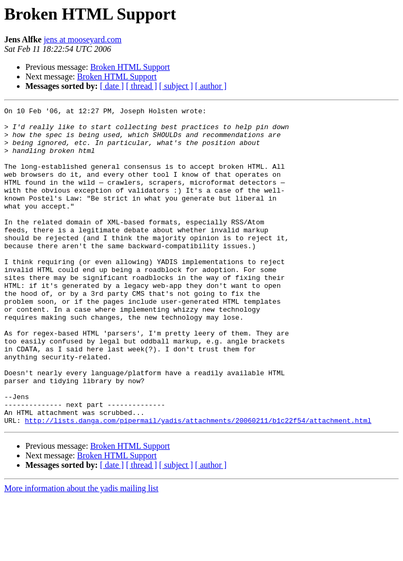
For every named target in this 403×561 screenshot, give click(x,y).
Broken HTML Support (130, 66)
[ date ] (112, 86)
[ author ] (211, 86)
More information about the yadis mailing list (81, 551)
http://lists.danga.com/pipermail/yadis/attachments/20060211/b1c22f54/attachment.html (198, 483)
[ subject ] (176, 86)
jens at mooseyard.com (83, 39)
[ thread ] (141, 86)
